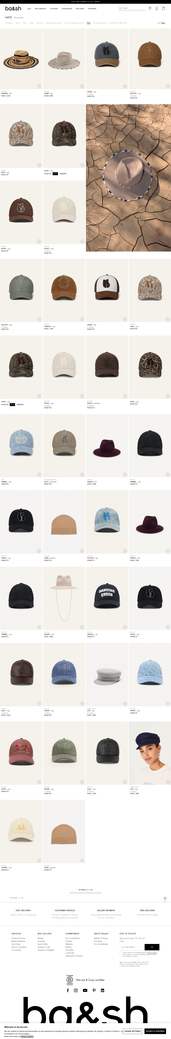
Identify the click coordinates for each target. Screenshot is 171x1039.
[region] (85, 1031)
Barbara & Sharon (101, 939)
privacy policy (152, 953)
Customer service (18, 939)
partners (68, 948)
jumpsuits (41, 942)
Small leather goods (53, 23)
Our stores (98, 942)
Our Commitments (101, 945)
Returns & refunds (18, 942)
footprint (68, 942)
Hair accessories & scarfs (74, 23)
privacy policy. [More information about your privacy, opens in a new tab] (27, 1036)
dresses (40, 939)
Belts (31, 23)
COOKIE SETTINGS (132, 1031)
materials (69, 945)
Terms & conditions (19, 948)
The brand (92, 8)
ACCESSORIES (13, 899)
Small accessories (100, 23)
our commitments (72, 939)
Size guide (16, 945)
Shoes (18, 23)
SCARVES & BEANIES (118, 23)
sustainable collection (74, 957)
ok (152, 948)
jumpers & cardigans (46, 951)
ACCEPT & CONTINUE (155, 1031)
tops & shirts (42, 945)
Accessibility (16, 951)
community (69, 954)
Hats (88, 23)
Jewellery (9, 23)
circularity (69, 951)
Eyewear (39, 23)
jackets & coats (44, 948)
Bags (25, 23)
